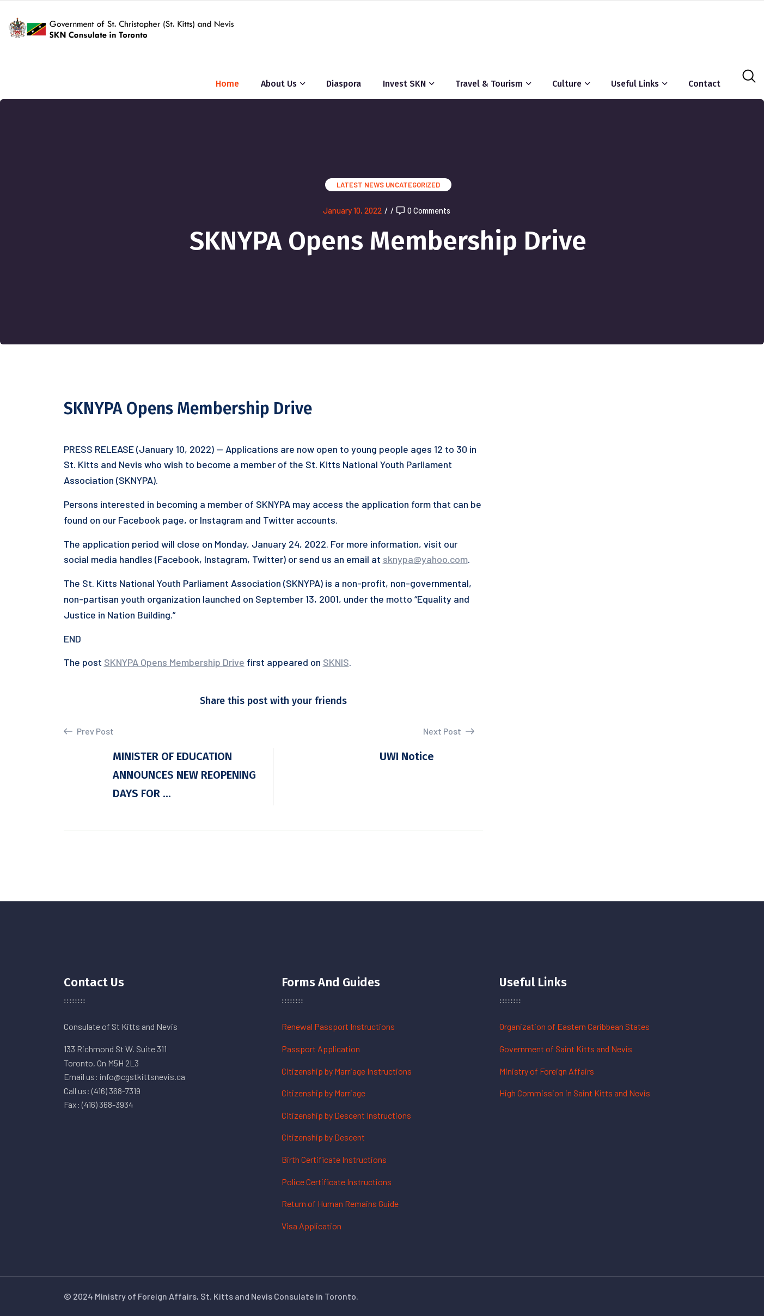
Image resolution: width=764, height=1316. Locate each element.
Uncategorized (413, 184)
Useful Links (635, 83)
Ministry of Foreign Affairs (546, 1071)
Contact (704, 83)
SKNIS (336, 662)
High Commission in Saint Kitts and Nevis (574, 1093)
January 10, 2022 (352, 210)
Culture (567, 83)
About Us (279, 83)
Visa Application (311, 1226)
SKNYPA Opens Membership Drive (174, 662)
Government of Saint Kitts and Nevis (565, 1049)
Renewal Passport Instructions (338, 1026)
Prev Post (89, 731)
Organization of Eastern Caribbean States (574, 1026)
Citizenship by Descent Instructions (346, 1115)
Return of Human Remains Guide (340, 1203)
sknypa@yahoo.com (425, 559)
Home (227, 83)
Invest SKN (404, 83)
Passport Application (321, 1049)
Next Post (448, 731)
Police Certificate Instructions (337, 1181)
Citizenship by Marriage (323, 1093)
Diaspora (343, 83)
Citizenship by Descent (323, 1137)
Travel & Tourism (489, 83)
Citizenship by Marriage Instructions (347, 1071)
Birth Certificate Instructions (334, 1159)
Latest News (360, 184)
